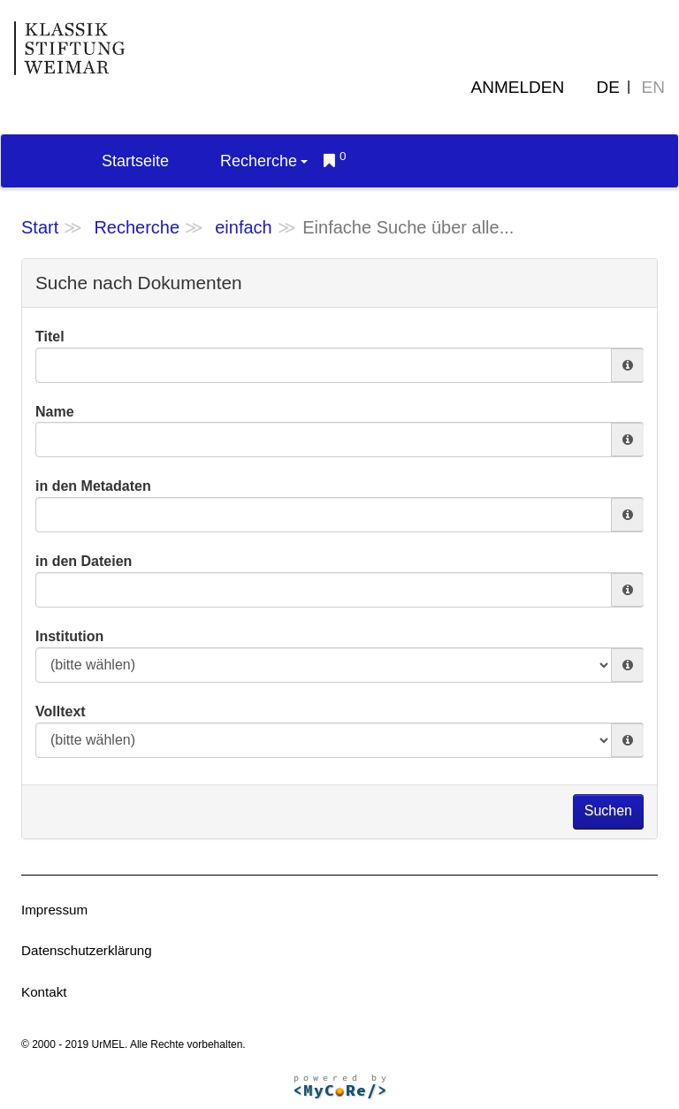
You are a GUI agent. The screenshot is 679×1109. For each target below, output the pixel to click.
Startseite (135, 161)
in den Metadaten (93, 485)
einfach (243, 227)
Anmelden (518, 87)
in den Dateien (83, 561)
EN (653, 87)
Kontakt (44, 991)
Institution (69, 636)
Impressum (54, 909)
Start (39, 227)
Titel (50, 336)
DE (608, 87)
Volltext (60, 711)
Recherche (264, 161)
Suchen (608, 810)
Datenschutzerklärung (86, 950)
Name (54, 411)
